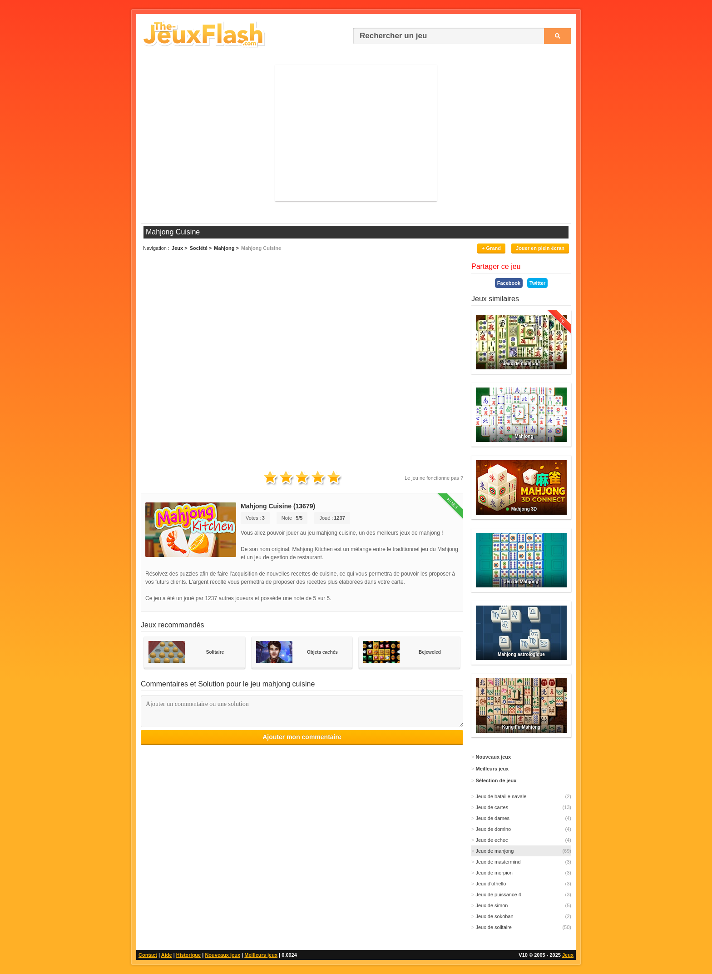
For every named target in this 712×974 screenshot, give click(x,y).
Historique (188, 955)
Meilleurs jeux (260, 955)
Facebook (508, 283)
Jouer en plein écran (540, 248)
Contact (147, 955)
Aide (166, 955)
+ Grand (491, 248)
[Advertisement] (356, 133)
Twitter (537, 283)
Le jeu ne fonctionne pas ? (434, 478)
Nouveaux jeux (222, 955)
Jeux (568, 955)
